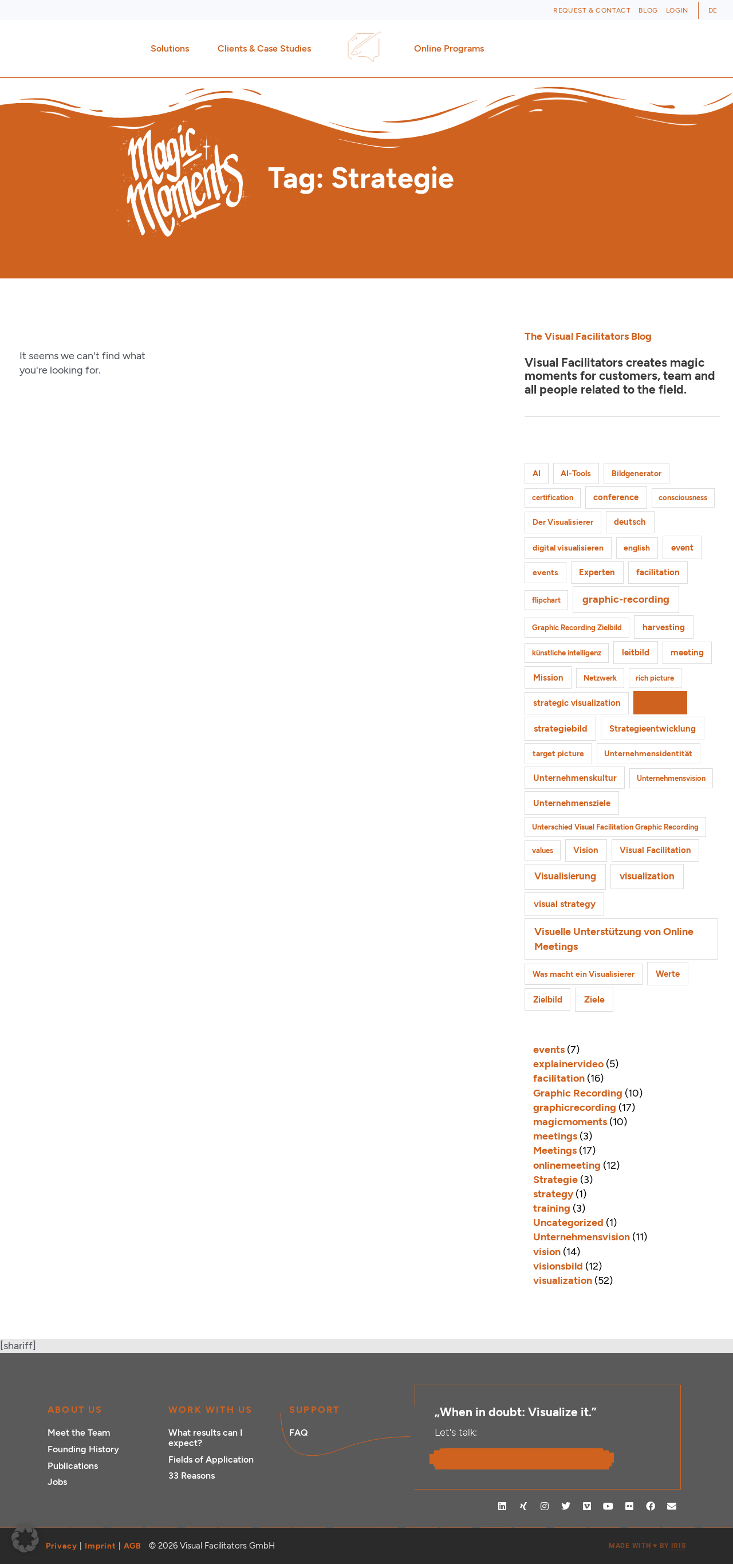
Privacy (61, 1546)
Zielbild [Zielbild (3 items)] (547, 1000)
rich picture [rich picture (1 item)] (655, 678)
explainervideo (568, 1064)
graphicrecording (574, 1107)
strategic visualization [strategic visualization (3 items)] (577, 703)
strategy (553, 1194)
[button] (25, 1539)
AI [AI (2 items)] (537, 473)
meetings (555, 1136)
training (551, 1208)
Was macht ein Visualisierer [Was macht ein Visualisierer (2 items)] (584, 974)
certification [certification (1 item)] (552, 497)
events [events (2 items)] (545, 572)
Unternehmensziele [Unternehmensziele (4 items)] (571, 802)
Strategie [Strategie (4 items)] (660, 702)
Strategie (555, 1179)
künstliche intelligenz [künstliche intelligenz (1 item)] (566, 653)
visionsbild (558, 1266)
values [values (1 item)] (542, 850)
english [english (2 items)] (637, 548)
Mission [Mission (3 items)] (548, 678)
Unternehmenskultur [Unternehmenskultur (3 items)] (575, 778)
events (549, 1049)
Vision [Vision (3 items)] (585, 850)
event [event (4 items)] (682, 547)
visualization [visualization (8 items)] (647, 876)
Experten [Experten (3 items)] (597, 572)
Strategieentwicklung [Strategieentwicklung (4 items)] (652, 728)
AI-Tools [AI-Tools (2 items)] (576, 473)
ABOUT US (75, 1409)
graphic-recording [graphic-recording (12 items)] (625, 599)
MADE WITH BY (647, 1546)
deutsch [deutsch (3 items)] (630, 522)
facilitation (559, 1078)
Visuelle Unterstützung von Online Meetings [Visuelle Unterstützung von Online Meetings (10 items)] (613, 938)
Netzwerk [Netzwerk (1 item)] (600, 678)
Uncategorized (568, 1222)
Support (314, 1409)
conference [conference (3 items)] (616, 497)
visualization (562, 1280)
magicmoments (570, 1121)
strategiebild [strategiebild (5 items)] (561, 728)
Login (677, 10)
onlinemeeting (567, 1165)
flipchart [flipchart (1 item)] (546, 600)
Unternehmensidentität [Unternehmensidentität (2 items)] (648, 754)
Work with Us (210, 1409)
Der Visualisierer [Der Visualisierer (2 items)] (563, 522)
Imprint (100, 1546)
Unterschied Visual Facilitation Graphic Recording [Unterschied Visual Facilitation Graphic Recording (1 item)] (615, 827)
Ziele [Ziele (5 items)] (594, 999)
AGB (132, 1546)
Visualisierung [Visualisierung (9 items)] (565, 876)
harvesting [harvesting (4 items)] (664, 627)
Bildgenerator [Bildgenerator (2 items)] (636, 473)
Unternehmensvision (581, 1237)
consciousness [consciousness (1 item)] (683, 497)
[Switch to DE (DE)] (713, 10)
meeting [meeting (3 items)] (687, 652)
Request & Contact (591, 10)
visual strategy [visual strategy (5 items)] (565, 903)
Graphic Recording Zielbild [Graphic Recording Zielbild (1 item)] (577, 627)
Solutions (173, 48)
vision (547, 1251)
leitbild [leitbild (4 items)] (635, 652)
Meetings (555, 1150)
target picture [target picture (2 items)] (558, 754)
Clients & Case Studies (267, 48)
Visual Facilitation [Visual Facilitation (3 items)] (655, 850)
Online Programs (452, 48)
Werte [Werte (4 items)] (668, 973)
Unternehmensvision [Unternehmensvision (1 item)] (671, 778)
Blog (648, 10)
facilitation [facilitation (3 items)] (658, 572)
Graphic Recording (577, 1093)
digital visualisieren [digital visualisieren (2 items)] (568, 548)
